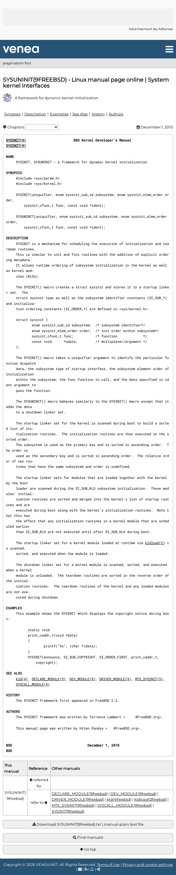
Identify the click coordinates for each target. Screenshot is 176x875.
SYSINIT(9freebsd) (68, 811)
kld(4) (22, 679)
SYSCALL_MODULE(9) (33, 684)
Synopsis (12, 114)
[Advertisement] (88, 17)
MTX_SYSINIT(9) (149, 679)
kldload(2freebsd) (150, 799)
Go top (88, 849)
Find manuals (88, 837)
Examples (59, 114)
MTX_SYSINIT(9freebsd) (73, 805)
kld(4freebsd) (119, 799)
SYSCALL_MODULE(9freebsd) (124, 805)
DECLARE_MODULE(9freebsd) (80, 793)
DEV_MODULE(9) (82, 679)
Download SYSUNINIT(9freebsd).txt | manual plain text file (88, 824)
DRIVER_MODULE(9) (115, 679)
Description (35, 114)
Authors (116, 114)
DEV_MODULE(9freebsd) (133, 793)
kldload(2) (155, 542)
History (98, 114)
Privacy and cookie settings (148, 864)
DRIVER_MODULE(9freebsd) (78, 799)
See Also (80, 114)
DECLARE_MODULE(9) (49, 679)
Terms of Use (108, 864)
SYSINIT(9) (16, 140)
